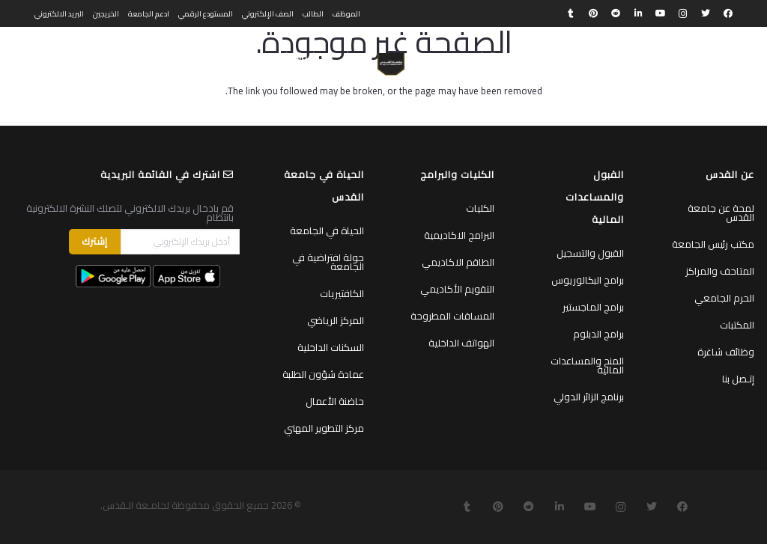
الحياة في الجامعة (327, 230)
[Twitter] (706, 13)
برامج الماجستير (593, 307)
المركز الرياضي (335, 320)
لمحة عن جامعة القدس (721, 212)
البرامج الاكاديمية (459, 235)
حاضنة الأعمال (335, 401)
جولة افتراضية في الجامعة (328, 261)
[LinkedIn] (638, 13)
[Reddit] (616, 13)
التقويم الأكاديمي (457, 289)
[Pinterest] (593, 13)
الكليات (480, 208)
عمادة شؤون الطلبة (323, 374)
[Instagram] (683, 13)
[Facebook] (728, 13)
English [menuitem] (48, 57)
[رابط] (391, 64)
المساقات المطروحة (452, 316)
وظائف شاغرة (725, 352)
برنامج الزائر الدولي (589, 397)
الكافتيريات (342, 293)
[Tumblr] (571, 13)
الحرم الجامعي (724, 298)
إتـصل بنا (738, 379)
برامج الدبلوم (598, 334)
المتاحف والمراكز (719, 271)
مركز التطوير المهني (324, 428)
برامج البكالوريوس (587, 280)
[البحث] (91, 57)
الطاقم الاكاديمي (458, 262)
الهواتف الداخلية (461, 343)
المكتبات (737, 325)
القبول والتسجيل (590, 253)
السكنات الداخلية (330, 347)
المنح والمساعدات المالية (587, 365)
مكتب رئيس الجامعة (713, 244)
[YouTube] (661, 13)
